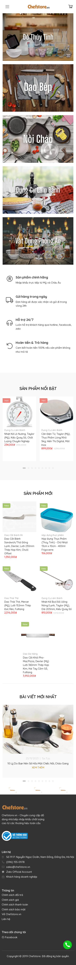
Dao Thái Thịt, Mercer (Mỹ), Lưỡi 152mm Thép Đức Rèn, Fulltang (17, 605)
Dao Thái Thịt (11, 598)
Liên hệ (6, 919)
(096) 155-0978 (15, 862)
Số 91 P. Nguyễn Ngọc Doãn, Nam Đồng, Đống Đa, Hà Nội (40, 857)
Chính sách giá (10, 899)
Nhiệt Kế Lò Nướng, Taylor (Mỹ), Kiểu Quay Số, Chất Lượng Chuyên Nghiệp (19, 437)
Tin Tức (46, 758)
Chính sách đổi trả (12, 895)
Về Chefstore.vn (11, 914)
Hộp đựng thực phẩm (53, 535)
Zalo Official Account (19, 871)
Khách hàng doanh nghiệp (21, 876)
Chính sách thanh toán (15, 904)
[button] (24, 468)
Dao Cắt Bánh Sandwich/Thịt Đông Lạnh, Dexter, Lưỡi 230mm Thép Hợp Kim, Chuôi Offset (19, 546)
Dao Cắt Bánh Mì (13, 535)
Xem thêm (38, 767)
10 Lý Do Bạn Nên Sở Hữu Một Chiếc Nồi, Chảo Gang (38, 763)
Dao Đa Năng (30, 653)
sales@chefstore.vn (18, 867)
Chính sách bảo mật (13, 909)
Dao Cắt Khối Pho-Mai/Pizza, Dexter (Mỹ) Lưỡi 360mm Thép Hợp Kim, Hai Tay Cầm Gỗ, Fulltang (36, 665)
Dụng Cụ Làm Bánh (14, 430)
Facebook (10, 937)
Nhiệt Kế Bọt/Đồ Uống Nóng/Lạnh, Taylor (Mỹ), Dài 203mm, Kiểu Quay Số (57, 605)
